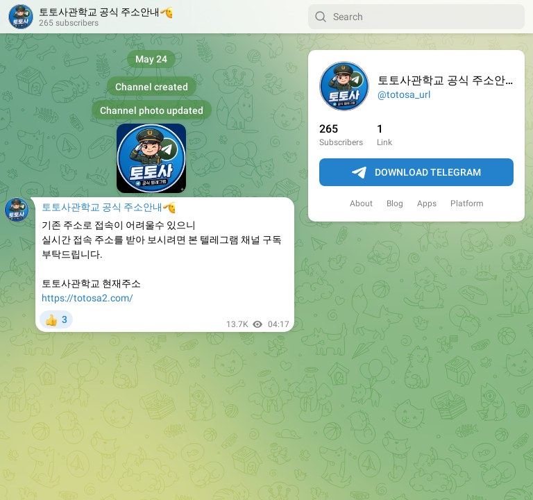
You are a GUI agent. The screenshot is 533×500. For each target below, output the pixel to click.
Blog (395, 203)
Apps (427, 203)
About (361, 203)
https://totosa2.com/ (87, 297)
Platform (467, 203)
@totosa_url (404, 94)
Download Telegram (416, 173)
